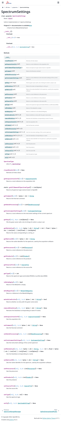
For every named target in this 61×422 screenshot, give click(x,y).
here (30, 25)
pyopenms (15, 7)
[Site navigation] (2, 2)
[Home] (2, 7)
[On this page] (58, 2)
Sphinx (12, 420)
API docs (8, 7)
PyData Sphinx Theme (48, 418)
